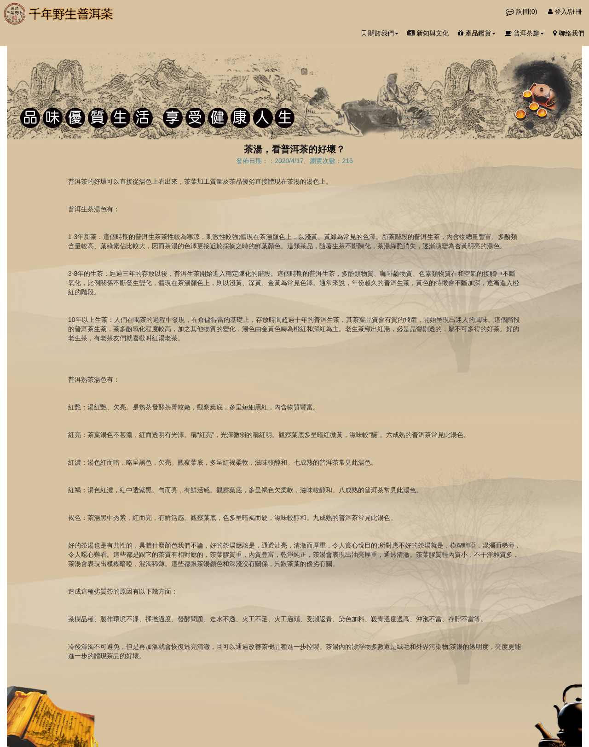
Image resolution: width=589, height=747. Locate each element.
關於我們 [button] (380, 33)
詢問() (522, 11)
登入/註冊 (565, 11)
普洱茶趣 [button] (524, 33)
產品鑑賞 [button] (477, 33)
